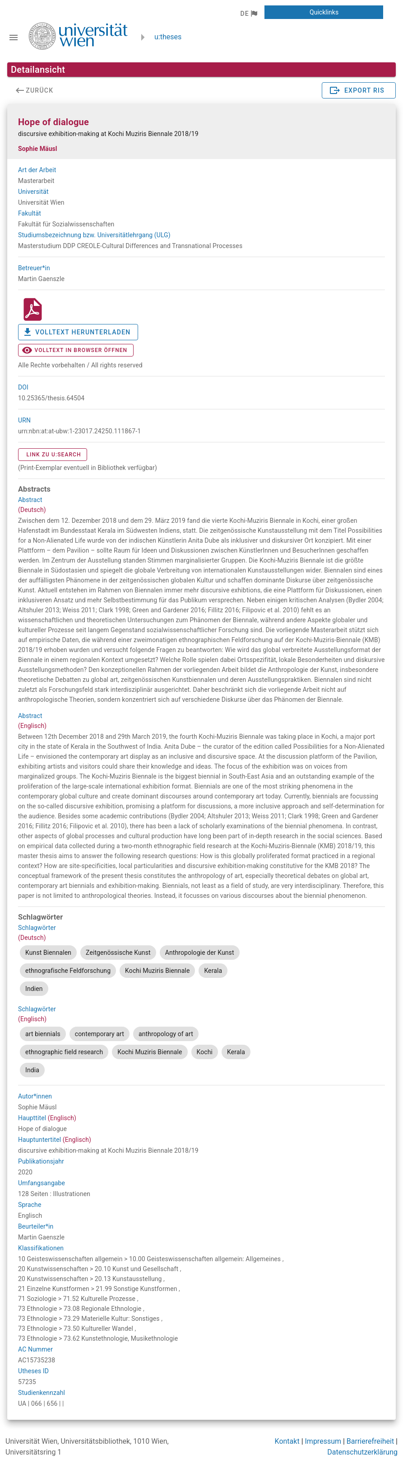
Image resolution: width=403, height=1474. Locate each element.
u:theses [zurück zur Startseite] (167, 37)
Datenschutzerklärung (362, 1452)
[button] (248, 13)
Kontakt (287, 1441)
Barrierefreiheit (370, 1441)
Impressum (323, 1441)
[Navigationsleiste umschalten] (13, 37)
